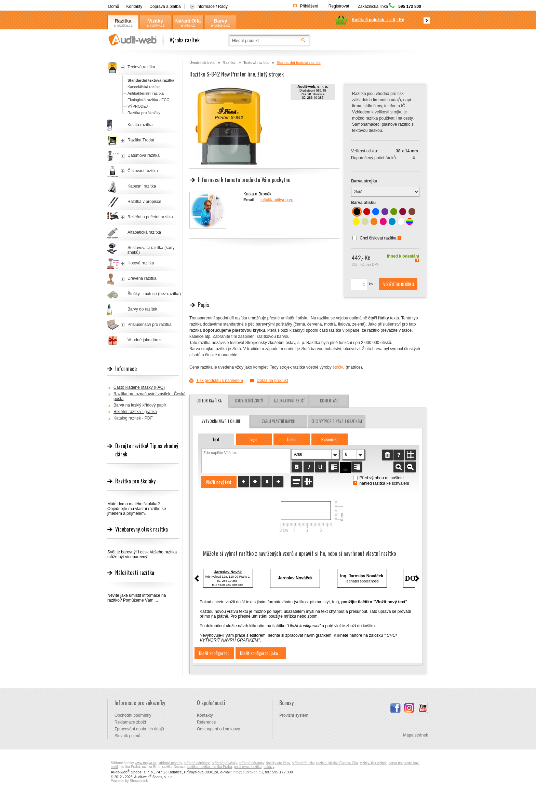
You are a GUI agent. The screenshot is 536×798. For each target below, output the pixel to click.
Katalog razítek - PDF (133, 418)
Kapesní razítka (142, 186)
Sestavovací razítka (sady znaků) (151, 250)
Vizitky (155, 21)
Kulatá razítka (140, 124)
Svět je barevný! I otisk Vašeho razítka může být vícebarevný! (142, 554)
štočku (339, 367)
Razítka (123, 21)
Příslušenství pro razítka (150, 324)
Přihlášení (309, 6)
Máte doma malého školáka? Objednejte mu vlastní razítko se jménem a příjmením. (136, 508)
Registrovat (339, 6)
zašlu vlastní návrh (278, 421)
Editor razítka (209, 400)
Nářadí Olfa (188, 21)
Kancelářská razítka (144, 87)
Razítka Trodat (141, 140)
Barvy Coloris (220, 21)
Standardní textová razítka (298, 62)
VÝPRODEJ (138, 106)
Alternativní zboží (289, 400)
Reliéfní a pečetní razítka (150, 217)
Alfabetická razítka (144, 232)
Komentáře (329, 400)
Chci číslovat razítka (378, 238)
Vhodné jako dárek (145, 340)
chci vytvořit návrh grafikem (336, 421)
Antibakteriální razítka (146, 93)
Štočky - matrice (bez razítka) (154, 293)
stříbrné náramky (251, 763)
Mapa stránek (415, 735)
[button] (398, 284)
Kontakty (134, 6)
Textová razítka (256, 62)
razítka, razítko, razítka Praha (209, 767)
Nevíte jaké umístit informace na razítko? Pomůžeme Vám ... (136, 598)
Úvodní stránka (202, 62)
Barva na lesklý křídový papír (139, 405)
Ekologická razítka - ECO (149, 100)
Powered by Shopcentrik (129, 781)
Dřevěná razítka (142, 278)
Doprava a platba (164, 6)
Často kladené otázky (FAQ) (139, 387)
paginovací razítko (248, 767)
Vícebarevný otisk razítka (141, 529)
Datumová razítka (144, 155)
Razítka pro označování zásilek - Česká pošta (149, 396)
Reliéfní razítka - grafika (135, 411)
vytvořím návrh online (221, 421)
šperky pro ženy (278, 763)
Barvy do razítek (142, 309)
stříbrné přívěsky (224, 763)
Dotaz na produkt (272, 380)
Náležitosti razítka (134, 572)
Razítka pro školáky (144, 113)
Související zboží (249, 400)
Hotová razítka (141, 263)
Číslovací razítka (143, 170)
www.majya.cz (146, 763)
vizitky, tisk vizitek (373, 763)
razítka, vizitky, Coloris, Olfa (337, 763)
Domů (113, 6)
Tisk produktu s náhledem (219, 380)
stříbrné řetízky (303, 763)
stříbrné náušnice (197, 763)
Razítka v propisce (144, 201)
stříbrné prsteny (170, 763)
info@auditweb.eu (276, 199)
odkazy (269, 767)
